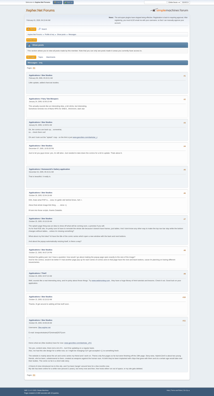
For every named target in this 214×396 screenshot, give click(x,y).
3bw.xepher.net (44, 327)
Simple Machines (43, 390)
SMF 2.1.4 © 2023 (30, 390)
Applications (34, 75)
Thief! (44, 273)
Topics (40, 57)
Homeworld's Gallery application (56, 169)
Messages (31, 57)
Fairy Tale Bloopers (50, 99)
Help (168, 390)
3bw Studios (47, 75)
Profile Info (31, 40)
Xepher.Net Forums (40, 10)
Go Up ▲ (187, 390)
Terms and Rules (176, 390)
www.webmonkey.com (101, 281)
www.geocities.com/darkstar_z (85, 137)
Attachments (50, 57)
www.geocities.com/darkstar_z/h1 (78, 343)
